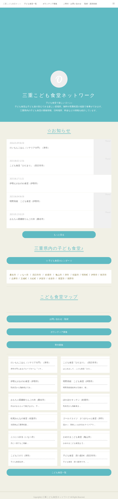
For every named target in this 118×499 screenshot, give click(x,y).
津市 (67, 275)
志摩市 (14, 278)
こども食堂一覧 (59, 472)
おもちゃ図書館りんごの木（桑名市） (31, 401)
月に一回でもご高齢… (29, 440)
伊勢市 (94, 275)
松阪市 (76, 275)
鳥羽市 (103, 275)
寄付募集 (59, 345)
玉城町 (24, 278)
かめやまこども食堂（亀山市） (83, 438)
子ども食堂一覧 (30, 4)
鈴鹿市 (48, 275)
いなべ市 (24, 275)
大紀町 (33, 278)
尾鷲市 (61, 278)
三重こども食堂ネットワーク (12, 4)
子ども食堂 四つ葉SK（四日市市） (83, 457)
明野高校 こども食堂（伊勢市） (83, 382)
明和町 (85, 275)
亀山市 (59, 275)
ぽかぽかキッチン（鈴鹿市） (82, 401)
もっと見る (59, 234)
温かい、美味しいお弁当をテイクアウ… (83, 421)
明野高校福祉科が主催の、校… (82, 384)
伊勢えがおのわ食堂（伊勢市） (31, 382)
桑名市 (13, 275)
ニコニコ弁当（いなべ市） (30, 438)
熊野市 (70, 278)
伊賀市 (42, 278)
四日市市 (37, 275)
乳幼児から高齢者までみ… (30, 384)
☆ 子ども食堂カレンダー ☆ (59, 260)
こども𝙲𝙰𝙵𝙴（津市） (29, 457)
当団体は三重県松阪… (29, 421)
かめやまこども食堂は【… (82, 440)
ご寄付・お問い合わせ (72, 4)
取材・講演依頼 (90, 4)
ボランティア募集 (50, 4)
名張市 (51, 278)
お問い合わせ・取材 (59, 319)
